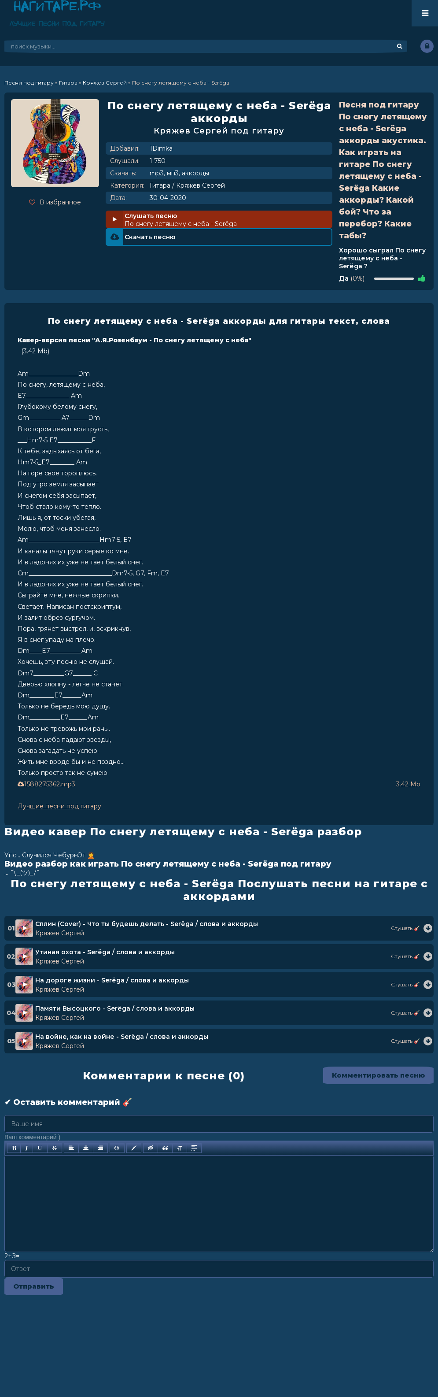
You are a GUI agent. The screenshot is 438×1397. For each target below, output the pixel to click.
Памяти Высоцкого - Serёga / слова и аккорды (115, 1008)
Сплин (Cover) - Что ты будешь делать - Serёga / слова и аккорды (146, 924)
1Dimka (161, 148)
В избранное (55, 202)
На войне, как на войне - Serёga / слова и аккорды (121, 1037)
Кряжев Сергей (200, 185)
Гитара (160, 185)
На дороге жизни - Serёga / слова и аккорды (112, 980)
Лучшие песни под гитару (59, 806)
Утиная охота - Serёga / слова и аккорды (105, 952)
